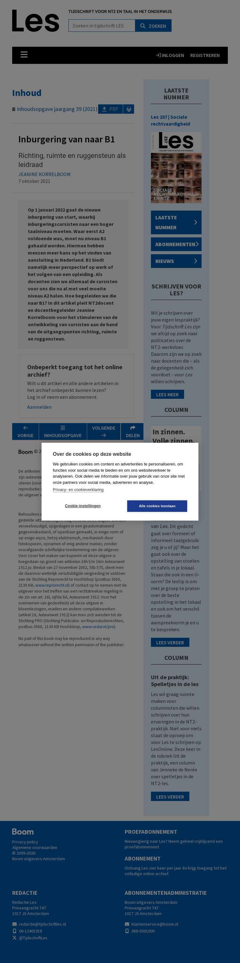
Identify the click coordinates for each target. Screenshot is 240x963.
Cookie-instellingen (83, 506)
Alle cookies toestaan (157, 506)
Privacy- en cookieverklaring (78, 489)
